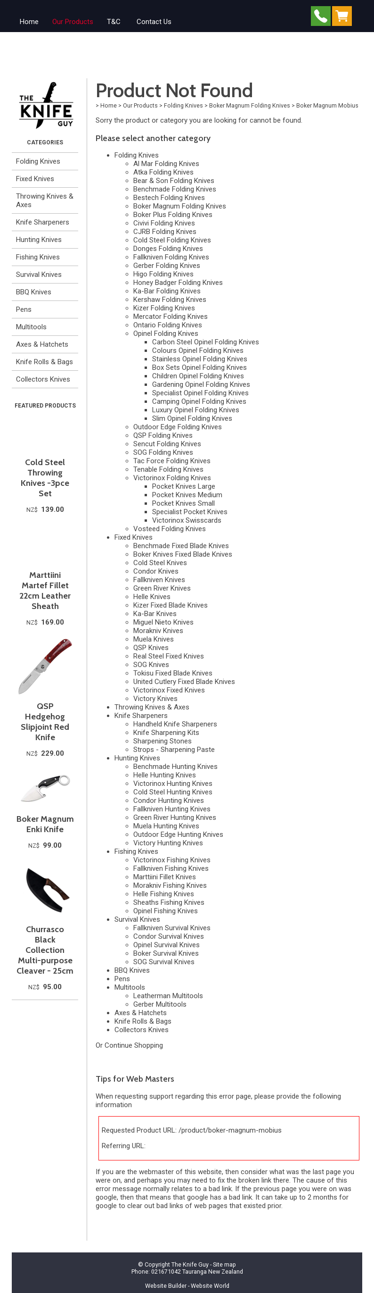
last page (327, 1172)
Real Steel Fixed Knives (168, 656)
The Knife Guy (190, 1264)
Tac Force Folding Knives (172, 461)
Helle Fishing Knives (163, 894)
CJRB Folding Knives (164, 231)
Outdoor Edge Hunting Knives (178, 834)
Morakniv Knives (158, 630)
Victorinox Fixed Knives (169, 690)
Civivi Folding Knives (164, 223)
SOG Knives (151, 664)
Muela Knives (153, 639)
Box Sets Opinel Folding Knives (199, 367)
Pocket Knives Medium (187, 495)
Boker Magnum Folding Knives (249, 105)
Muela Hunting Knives (166, 826)
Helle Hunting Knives (164, 775)
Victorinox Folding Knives (172, 478)
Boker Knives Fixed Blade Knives (182, 554)
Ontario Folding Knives (167, 325)
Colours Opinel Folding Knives (198, 350)
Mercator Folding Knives (170, 316)
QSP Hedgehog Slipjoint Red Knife (45, 721)
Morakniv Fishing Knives (170, 885)
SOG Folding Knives (163, 452)
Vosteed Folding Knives (169, 529)
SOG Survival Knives (164, 962)
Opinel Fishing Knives (165, 911)
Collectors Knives (43, 379)
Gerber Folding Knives (166, 265)
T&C (114, 21)
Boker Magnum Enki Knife (45, 824)
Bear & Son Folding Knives (173, 180)
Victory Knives (155, 698)
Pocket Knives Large (183, 486)
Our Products (72, 21)
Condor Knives (156, 571)
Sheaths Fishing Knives (168, 902)
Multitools (31, 327)
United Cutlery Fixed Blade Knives (184, 681)
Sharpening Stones (162, 741)
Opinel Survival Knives (166, 945)
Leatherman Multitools (168, 996)
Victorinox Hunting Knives (172, 783)
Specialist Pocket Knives (190, 512)
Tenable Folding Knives (168, 469)
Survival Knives (39, 274)
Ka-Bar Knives (155, 613)
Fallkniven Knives (159, 580)
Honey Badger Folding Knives (178, 282)
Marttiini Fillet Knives (164, 877)
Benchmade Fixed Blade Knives (181, 546)
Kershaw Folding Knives (169, 299)
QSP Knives (151, 647)
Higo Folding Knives (163, 274)
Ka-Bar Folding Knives (167, 291)
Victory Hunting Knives (168, 843)
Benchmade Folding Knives (174, 189)
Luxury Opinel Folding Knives (195, 410)
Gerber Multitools (160, 1004)
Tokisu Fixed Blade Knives (172, 673)
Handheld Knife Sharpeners (175, 724)
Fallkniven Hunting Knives (172, 809)
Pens (24, 309)
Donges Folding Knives (168, 248)
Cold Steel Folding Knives (172, 240)
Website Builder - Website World (187, 1285)
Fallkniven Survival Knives (172, 928)
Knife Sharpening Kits (166, 732)
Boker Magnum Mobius (327, 105)
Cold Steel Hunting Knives (172, 792)
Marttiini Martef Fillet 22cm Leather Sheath (45, 590)
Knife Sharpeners (42, 222)
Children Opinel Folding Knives (198, 376)
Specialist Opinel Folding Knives (200, 393)
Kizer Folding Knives (164, 308)
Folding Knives (38, 161)
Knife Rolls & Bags (44, 362)
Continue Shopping (134, 1045)
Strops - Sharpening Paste (174, 749)
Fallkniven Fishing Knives (171, 868)
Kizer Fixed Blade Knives (170, 605)
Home (29, 21)
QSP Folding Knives (163, 435)
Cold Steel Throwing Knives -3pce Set (45, 478)
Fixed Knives (35, 179)
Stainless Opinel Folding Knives (199, 359)
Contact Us (154, 21)
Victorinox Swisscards (186, 520)
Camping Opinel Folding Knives (199, 401)
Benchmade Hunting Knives (175, 766)
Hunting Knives (39, 239)
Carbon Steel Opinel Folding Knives (205, 342)
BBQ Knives (33, 292)
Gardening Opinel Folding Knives (201, 384)
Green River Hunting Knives (174, 817)
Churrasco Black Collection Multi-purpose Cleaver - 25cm (44, 950)
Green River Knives (162, 588)
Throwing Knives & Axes (44, 200)
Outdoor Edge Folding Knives (177, 427)
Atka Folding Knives (163, 172)
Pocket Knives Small (183, 503)
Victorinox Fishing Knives (172, 860)
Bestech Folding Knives (169, 197)
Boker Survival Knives (166, 953)
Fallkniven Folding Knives (171, 257)
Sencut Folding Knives (167, 444)
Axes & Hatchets (42, 344)
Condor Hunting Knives (168, 800)
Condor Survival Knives (168, 936)
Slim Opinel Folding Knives (192, 418)
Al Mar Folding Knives (166, 163)
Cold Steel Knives (160, 563)
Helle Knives (152, 596)
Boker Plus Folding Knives (172, 214)
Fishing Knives (38, 257)
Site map (224, 1264)
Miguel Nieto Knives (163, 622)
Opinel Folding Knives (165, 333)
